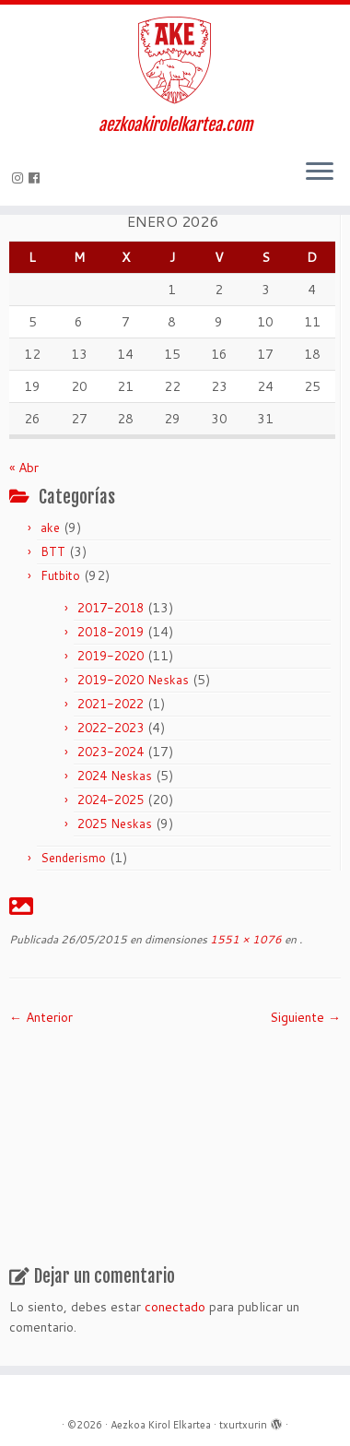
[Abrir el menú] (319, 172)
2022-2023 (110, 727)
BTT (53, 551)
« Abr (24, 467)
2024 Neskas (114, 775)
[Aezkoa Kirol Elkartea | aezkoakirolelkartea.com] (175, 60)
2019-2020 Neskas (133, 679)
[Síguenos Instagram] (20, 178)
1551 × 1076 (244, 939)
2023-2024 (110, 751)
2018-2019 (110, 631)
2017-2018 (110, 607)
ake (50, 527)
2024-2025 (110, 799)
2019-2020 (110, 655)
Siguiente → (305, 1017)
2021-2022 (110, 703)
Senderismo (73, 857)
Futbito (60, 575)
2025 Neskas (114, 823)
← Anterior (41, 1017)
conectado (175, 1307)
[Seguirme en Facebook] (37, 178)
